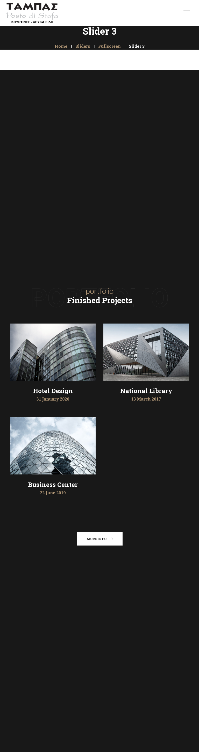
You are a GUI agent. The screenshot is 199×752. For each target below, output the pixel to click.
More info (100, 538)
